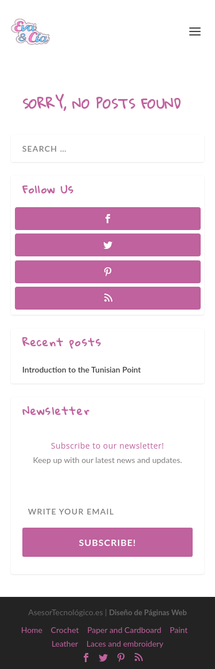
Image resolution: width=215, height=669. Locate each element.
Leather (65, 643)
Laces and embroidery (125, 643)
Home (31, 630)
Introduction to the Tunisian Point (81, 369)
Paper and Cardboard (124, 630)
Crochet (65, 630)
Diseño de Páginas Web (148, 612)
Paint (178, 630)
